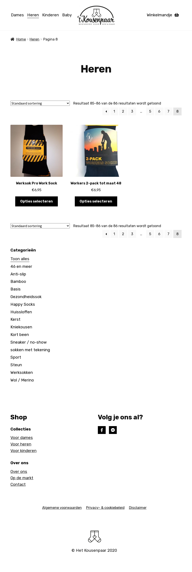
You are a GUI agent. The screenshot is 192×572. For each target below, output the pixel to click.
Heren (33, 15)
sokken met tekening (30, 350)
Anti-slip (18, 274)
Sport (15, 357)
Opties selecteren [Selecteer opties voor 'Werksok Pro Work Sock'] (36, 201)
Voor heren (20, 444)
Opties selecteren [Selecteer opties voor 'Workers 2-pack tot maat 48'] (96, 201)
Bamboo (18, 281)
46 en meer (21, 266)
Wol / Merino (22, 380)
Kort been (19, 334)
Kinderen (50, 15)
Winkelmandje (163, 15)
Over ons (18, 471)
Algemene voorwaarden (62, 508)
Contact (18, 484)
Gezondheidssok (26, 296)
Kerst (15, 319)
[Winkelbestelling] (40, 103)
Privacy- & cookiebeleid (105, 508)
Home (21, 39)
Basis (15, 289)
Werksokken (21, 372)
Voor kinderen (23, 450)
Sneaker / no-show (28, 342)
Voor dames (21, 437)
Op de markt (21, 478)
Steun (16, 365)
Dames (17, 15)
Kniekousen (21, 327)
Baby (67, 15)
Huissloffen (21, 312)
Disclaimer (138, 508)
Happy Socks (22, 304)
